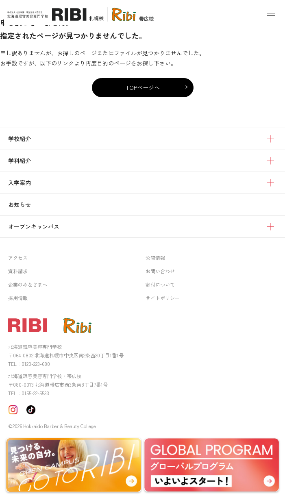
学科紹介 (19, 161)
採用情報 (18, 297)
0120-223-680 (36, 363)
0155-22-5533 (35, 392)
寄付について (160, 284)
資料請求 (18, 270)
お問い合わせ (160, 270)
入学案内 (19, 182)
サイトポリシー (163, 297)
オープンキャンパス (33, 226)
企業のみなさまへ (27, 284)
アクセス (18, 257)
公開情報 (155, 257)
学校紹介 (19, 139)
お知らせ (19, 204)
